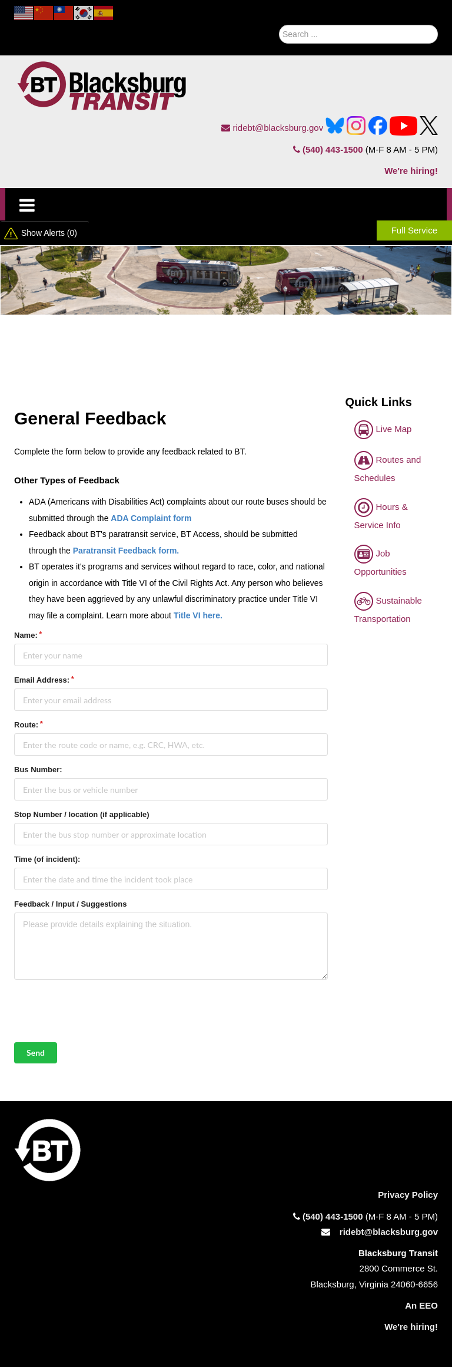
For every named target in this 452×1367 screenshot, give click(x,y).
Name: (26, 635)
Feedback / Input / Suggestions (70, 904)
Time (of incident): (47, 859)
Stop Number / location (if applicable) (81, 814)
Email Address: (41, 680)
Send (35, 1053)
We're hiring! (411, 171)
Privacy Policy (408, 1195)
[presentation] (103, 1011)
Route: (26, 724)
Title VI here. (198, 615)
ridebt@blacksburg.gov (272, 128)
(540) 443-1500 (328, 149)
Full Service (414, 230)
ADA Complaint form (151, 518)
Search (265, 31)
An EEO (421, 1305)
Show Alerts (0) (49, 233)
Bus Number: (38, 769)
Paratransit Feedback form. (126, 550)
